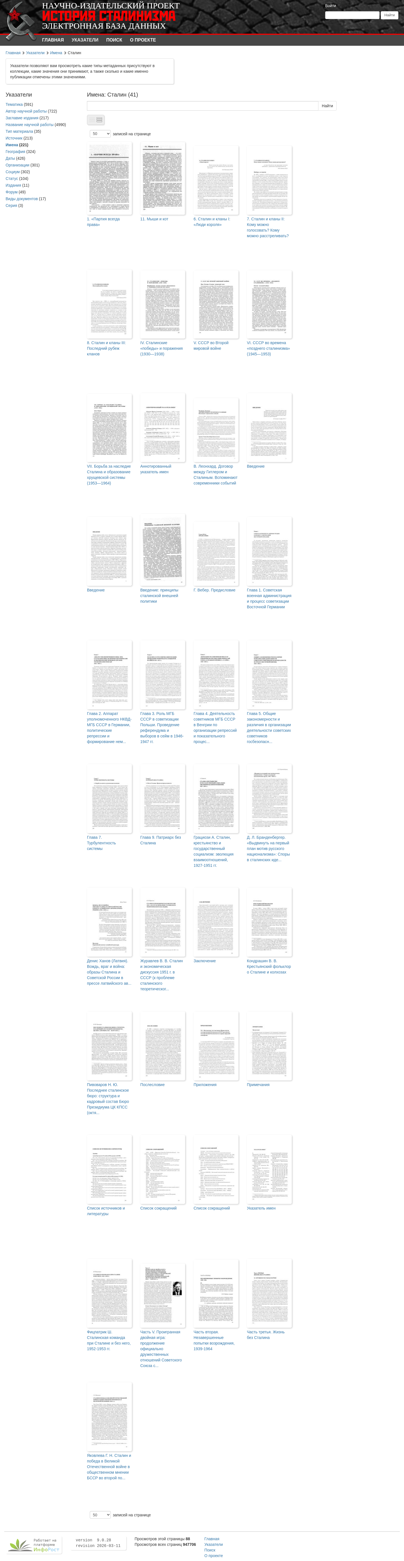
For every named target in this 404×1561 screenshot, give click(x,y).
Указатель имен (261, 1208)
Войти (330, 5)
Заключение (205, 961)
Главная (53, 40)
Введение (256, 466)
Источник (14, 138)
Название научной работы (30, 124)
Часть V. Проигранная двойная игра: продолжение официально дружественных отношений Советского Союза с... (161, 1349)
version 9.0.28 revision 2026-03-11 (98, 1543)
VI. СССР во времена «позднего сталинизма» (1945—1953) (268, 348)
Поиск (114, 40)
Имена (56, 53)
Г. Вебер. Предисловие (214, 590)
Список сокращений (158, 1208)
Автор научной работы (26, 111)
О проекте (143, 40)
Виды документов (22, 198)
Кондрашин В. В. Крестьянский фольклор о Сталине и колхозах (269, 966)
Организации (17, 165)
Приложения (205, 1084)
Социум (13, 172)
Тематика (14, 104)
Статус (12, 178)
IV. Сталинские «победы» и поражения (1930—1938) (161, 348)
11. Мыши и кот (154, 219)
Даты (10, 158)
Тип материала (19, 131)
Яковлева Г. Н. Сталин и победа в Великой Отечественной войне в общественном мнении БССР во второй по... (109, 1466)
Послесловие (152, 1084)
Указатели (85, 40)
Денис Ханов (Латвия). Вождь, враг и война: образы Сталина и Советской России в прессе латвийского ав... (109, 972)
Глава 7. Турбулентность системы (101, 843)
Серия (11, 205)
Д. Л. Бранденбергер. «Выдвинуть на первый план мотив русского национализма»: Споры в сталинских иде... (268, 848)
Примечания (258, 1084)
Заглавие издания (22, 118)
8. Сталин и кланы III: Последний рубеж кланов (106, 348)
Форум (12, 192)
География (15, 151)
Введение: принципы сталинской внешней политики (159, 596)
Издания (13, 185)
